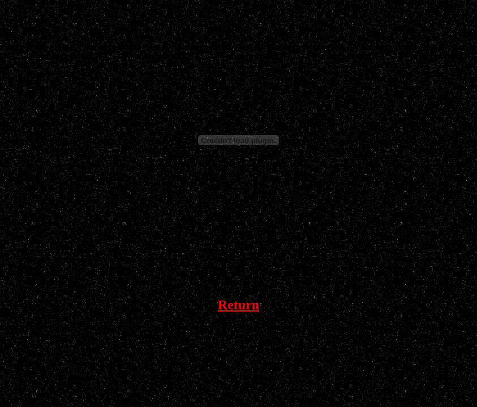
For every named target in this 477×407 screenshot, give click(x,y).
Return (238, 304)
